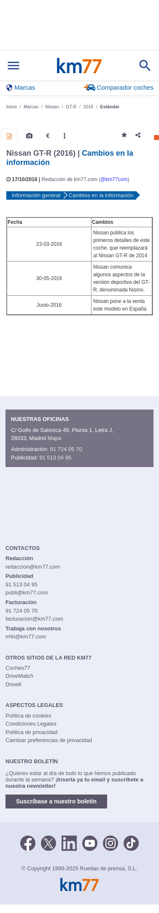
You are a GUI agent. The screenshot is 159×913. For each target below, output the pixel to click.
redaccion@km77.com (32, 567)
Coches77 (17, 668)
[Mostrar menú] (13, 65)
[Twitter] (48, 842)
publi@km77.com (26, 592)
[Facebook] (27, 842)
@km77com (113, 179)
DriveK (13, 684)
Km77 (79, 65)
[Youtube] (89, 842)
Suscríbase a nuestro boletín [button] (56, 801)
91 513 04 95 (55, 457)
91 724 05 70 (66, 449)
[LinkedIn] (69, 842)
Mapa (55, 438)
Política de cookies (28, 715)
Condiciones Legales (31, 723)
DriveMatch (19, 676)
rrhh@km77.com (25, 636)
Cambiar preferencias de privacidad (48, 740)
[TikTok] (131, 842)
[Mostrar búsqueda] (145, 65)
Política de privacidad (31, 732)
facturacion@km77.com (34, 619)
